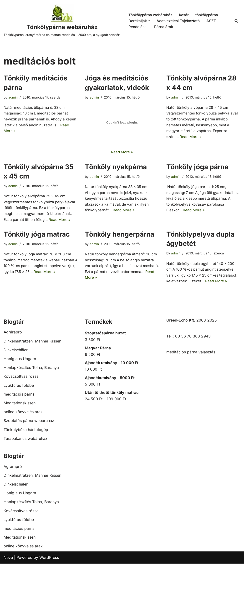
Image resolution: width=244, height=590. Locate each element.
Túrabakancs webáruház (25, 464)
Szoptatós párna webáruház (29, 447)
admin (14, 103)
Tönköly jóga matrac (37, 251)
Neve (8, 583)
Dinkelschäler (16, 376)
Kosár (186, 17)
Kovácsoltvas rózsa (21, 403)
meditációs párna (19, 420)
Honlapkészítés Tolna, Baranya (31, 394)
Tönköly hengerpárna (119, 251)
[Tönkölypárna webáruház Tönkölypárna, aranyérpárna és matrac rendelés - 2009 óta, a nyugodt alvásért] (62, 23)
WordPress (49, 583)
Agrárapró (13, 358)
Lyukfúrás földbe (19, 411)
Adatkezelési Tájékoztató (179, 23)
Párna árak (164, 29)
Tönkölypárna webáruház (151, 17)
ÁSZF (213, 23)
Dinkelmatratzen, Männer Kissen (32, 367)
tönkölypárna (210, 17)
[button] (149, 24)
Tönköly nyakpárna (116, 173)
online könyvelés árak (23, 438)
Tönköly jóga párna (197, 173)
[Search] (236, 23)
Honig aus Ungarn (20, 385)
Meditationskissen (20, 429)
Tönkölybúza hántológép (26, 456)
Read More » (22, 139)
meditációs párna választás (190, 378)
